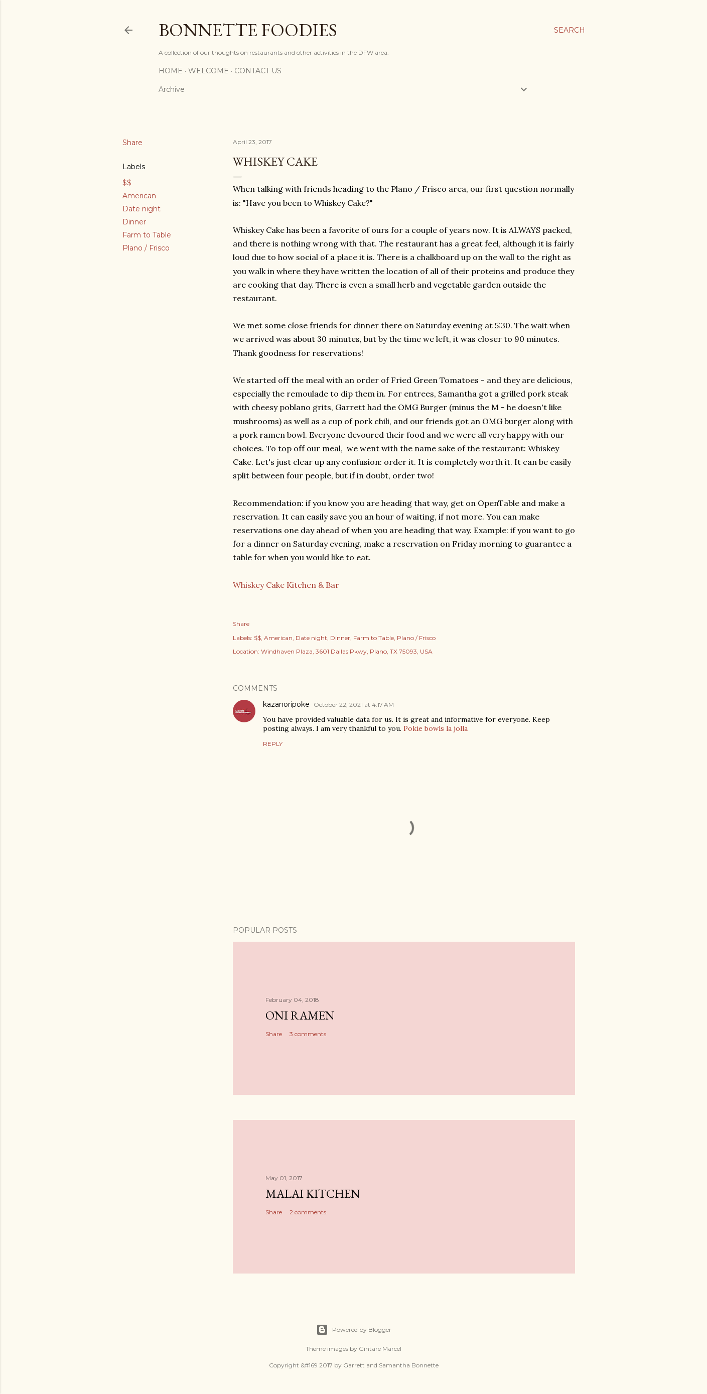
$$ (126, 182)
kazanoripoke (286, 704)
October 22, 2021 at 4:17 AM (354, 704)
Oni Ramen (300, 1015)
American (139, 195)
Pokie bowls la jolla (435, 728)
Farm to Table (146, 234)
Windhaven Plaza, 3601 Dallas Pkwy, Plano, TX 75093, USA (347, 651)
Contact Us (257, 70)
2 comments (308, 1212)
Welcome (208, 70)
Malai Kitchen (312, 1193)
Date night (141, 208)
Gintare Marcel (380, 1348)
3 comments (308, 1034)
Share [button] (132, 142)
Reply (272, 743)
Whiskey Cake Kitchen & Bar (286, 585)
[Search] (569, 30)
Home (171, 70)
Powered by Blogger (353, 1330)
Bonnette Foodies (248, 30)
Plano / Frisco (146, 247)
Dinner (134, 221)
